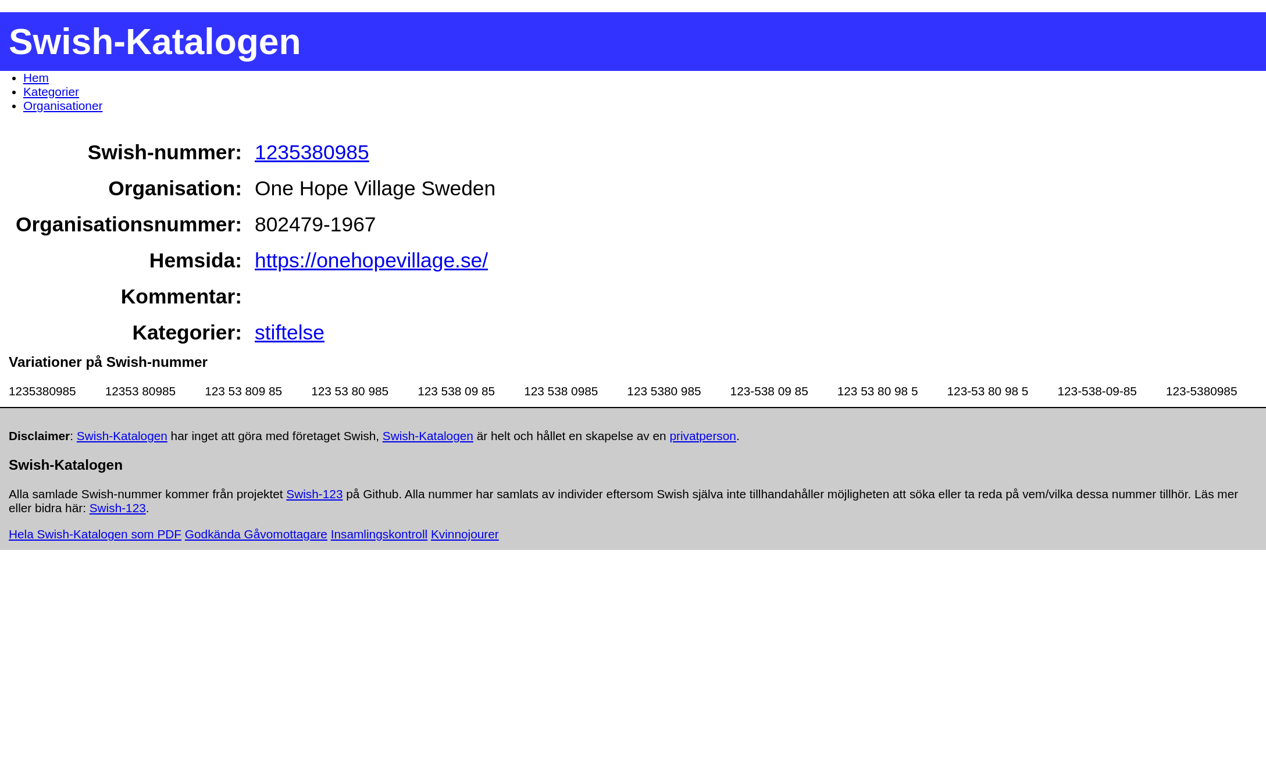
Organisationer (62, 105)
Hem (36, 77)
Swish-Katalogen (122, 435)
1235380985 (312, 152)
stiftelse (289, 332)
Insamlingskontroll (379, 534)
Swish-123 (314, 494)
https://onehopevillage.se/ (371, 260)
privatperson (702, 435)
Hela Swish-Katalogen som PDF (95, 534)
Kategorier (51, 91)
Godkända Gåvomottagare (256, 534)
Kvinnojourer (465, 534)
